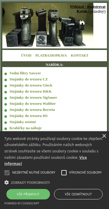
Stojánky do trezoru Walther (33, 103)
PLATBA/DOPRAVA (51, 55)
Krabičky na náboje (26, 128)
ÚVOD (26, 55)
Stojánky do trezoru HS (29, 115)
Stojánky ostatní (23, 122)
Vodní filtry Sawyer (25, 73)
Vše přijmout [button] (28, 194)
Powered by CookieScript (21, 203)
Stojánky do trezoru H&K (31, 91)
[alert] (54, 170)
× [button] (104, 136)
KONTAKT (79, 55)
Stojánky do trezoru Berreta (32, 109)
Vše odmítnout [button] (78, 194)
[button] (54, 182)
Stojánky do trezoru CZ (29, 79)
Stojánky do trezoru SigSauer (33, 97)
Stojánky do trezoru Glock (31, 85)
